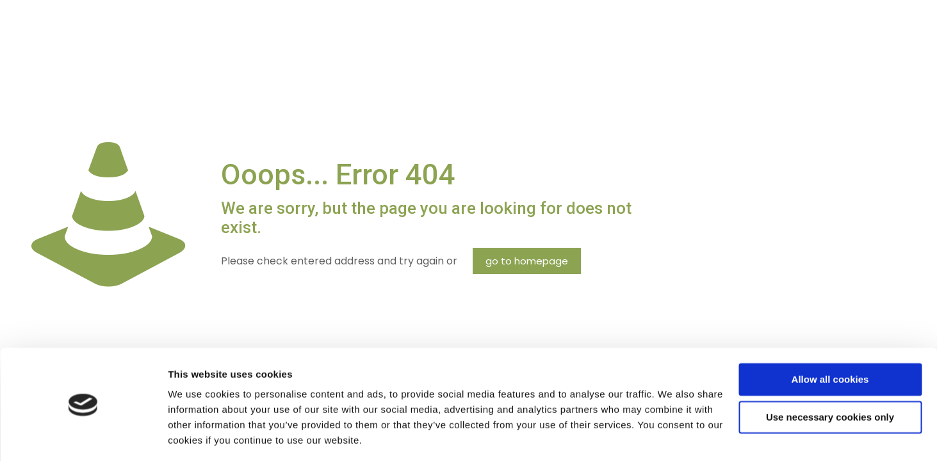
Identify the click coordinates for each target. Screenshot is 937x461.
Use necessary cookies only (830, 376)
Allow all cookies (830, 339)
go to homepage (526, 261)
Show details (197, 435)
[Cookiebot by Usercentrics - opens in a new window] (83, 436)
